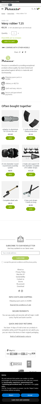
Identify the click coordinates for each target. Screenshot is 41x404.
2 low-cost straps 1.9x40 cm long (30, 201)
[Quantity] (14, 33)
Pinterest (25, 52)
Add (10, 138)
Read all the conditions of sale (20, 305)
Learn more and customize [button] (20, 400)
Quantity (5, 33)
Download (20, 286)
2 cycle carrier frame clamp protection (30, 130)
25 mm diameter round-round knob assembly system (10, 166)
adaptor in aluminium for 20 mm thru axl (10, 130)
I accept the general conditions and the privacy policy (20, 262)
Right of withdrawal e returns (20, 336)
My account (20, 284)
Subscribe (20, 258)
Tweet (23, 52)
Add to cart (9, 41)
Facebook (19, 291)
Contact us (20, 279)
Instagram (22, 291)
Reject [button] (11, 395)
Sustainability (20, 277)
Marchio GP (20, 274)
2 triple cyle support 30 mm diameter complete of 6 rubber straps (30, 166)
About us (20, 269)
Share (20, 52)
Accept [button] (30, 395)
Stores (20, 281)
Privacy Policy (20, 272)
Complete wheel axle (10, 200)
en (9, 5)
